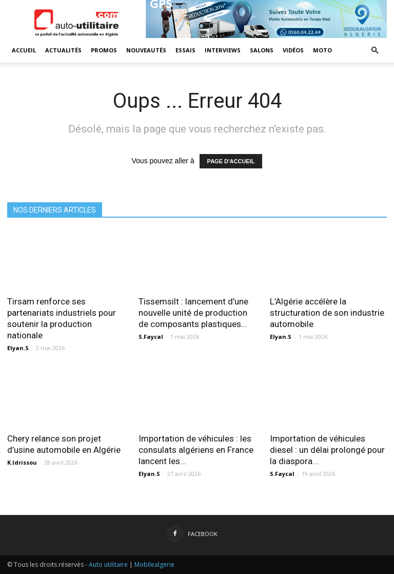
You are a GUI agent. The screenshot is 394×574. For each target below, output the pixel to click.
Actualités (63, 50)
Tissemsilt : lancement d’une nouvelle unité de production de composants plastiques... (193, 312)
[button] (374, 50)
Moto (322, 50)
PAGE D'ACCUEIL (231, 161)
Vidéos (293, 50)
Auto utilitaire (108, 564)
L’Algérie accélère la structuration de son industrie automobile (327, 312)
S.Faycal (151, 336)
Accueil (24, 50)
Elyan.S (18, 348)
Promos (104, 50)
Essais (185, 50)
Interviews (223, 50)
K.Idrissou (22, 462)
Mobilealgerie (154, 564)
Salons (261, 50)
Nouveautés (146, 50)
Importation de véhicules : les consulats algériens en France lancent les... (196, 449)
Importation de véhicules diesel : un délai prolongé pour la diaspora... (327, 449)
